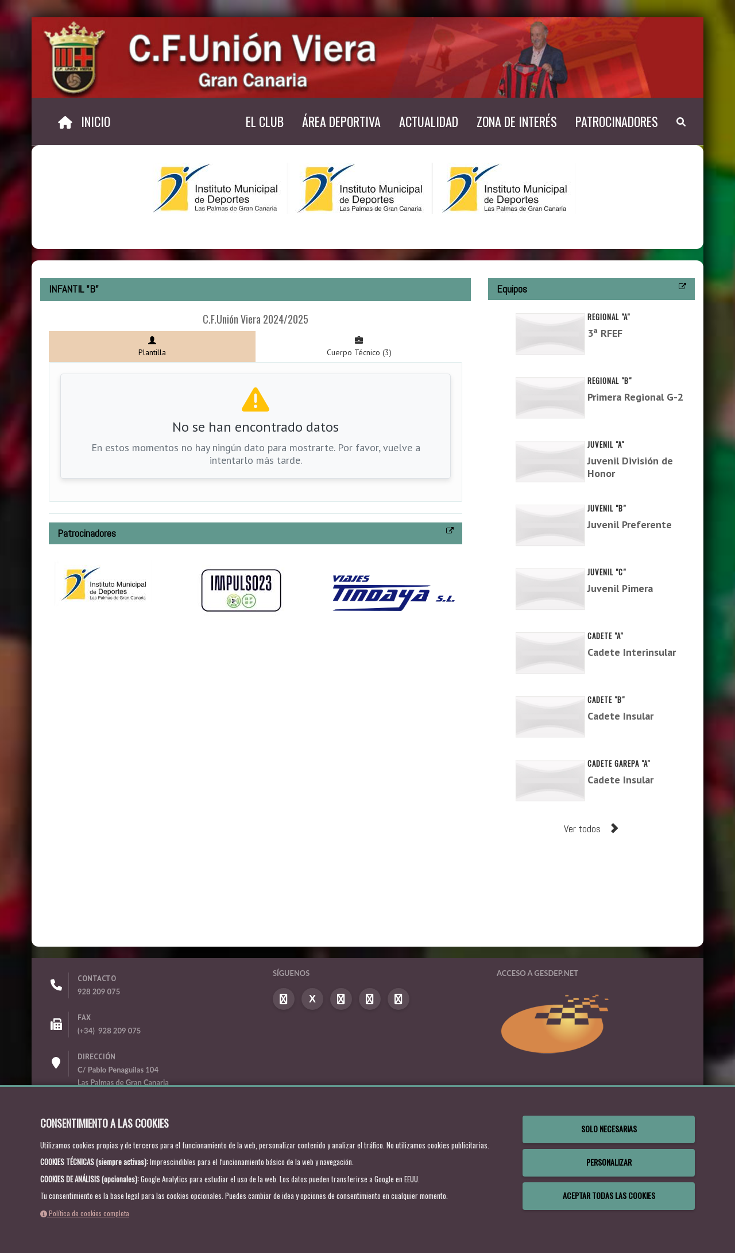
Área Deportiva (341, 121)
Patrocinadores (616, 121)
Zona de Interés (517, 121)
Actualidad (428, 121)
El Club (265, 121)
